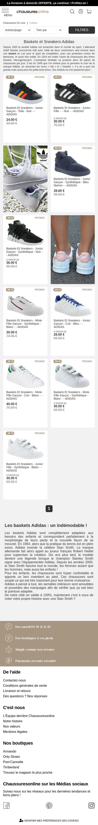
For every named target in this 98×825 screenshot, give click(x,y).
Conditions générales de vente (25, 685)
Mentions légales (15, 731)
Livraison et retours (17, 691)
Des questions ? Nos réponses (25, 696)
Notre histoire (12, 721)
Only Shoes (11, 756)
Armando (9, 751)
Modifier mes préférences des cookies (49, 820)
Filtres (81, 30)
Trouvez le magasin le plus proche (27, 772)
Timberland (11, 767)
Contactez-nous (14, 680)
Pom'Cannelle (13, 762)
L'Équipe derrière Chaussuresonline (29, 716)
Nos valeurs (11, 726)
